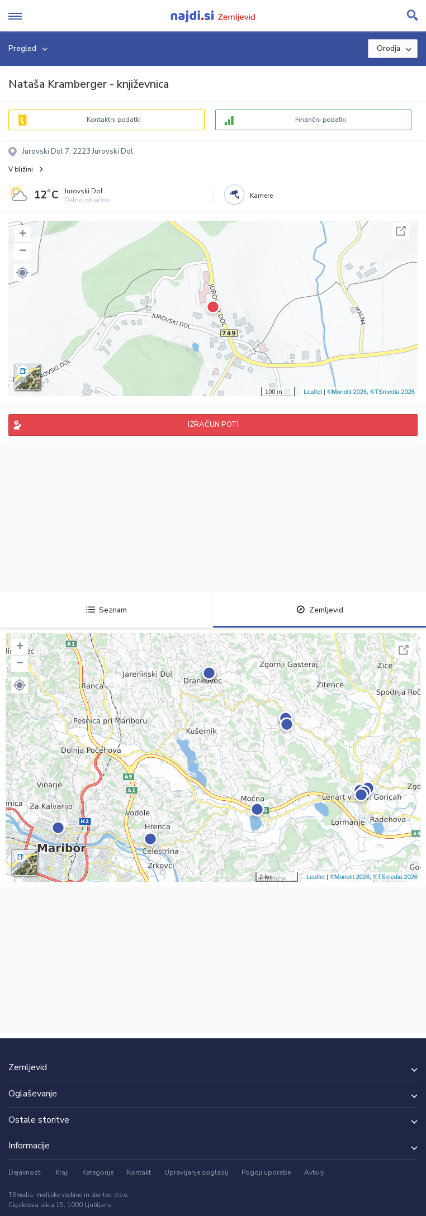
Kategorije (97, 1172)
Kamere (261, 195)
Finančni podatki (320, 119)
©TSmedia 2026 (392, 391)
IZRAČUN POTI (213, 425)
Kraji (62, 1172)
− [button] (22, 251)
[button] (22, 272)
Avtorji (314, 1172)
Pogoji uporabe (266, 1172)
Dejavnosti (25, 1172)
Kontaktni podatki (114, 119)
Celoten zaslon (400, 230)
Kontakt (139, 1172)
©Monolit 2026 (347, 391)
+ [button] (22, 234)
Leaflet (313, 391)
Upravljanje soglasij (196, 1172)
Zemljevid (319, 610)
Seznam (106, 610)
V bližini (20, 169)
